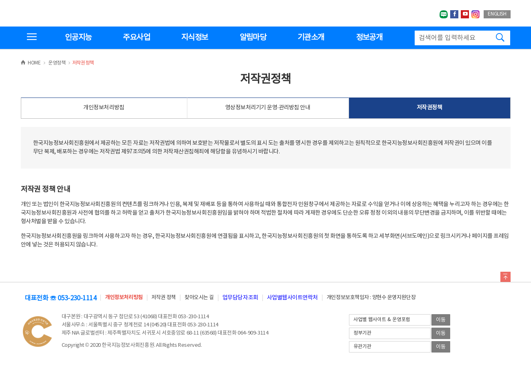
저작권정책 (429, 107)
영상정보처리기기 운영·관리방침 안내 (268, 107)
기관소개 (311, 37)
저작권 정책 (163, 297)
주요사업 (136, 37)
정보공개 (369, 37)
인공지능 (78, 37)
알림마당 (253, 37)
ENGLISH (497, 14)
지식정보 (194, 37)
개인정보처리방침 (103, 107)
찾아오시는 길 (199, 297)
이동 (441, 320)
